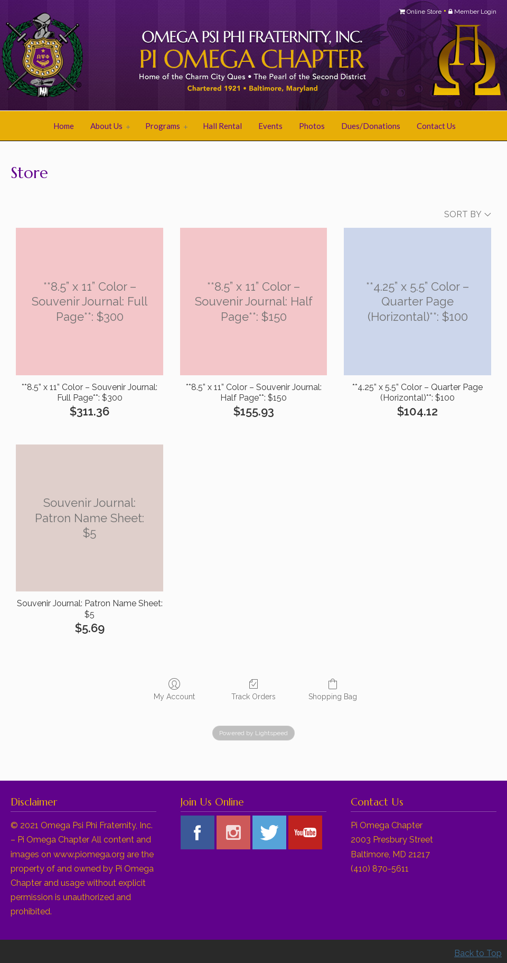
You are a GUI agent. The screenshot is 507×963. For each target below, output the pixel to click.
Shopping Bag (332, 689)
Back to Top (478, 953)
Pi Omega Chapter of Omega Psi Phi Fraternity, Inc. (143, 56)
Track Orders (253, 689)
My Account (174, 689)
